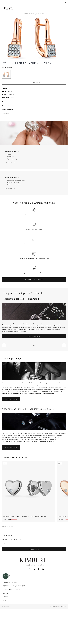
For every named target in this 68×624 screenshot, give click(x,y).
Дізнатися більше (10, 177)
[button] (4, 360)
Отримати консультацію (34, 294)
